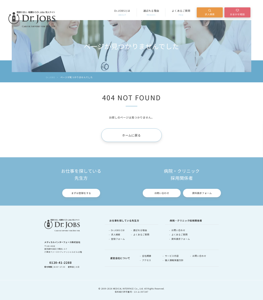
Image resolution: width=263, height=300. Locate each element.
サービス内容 (172, 255)
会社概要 (146, 255)
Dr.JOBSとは (122, 12)
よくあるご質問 (181, 12)
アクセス (146, 260)
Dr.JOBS (50, 77)
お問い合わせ (161, 193)
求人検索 (210, 14)
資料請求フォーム (202, 193)
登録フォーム (118, 238)
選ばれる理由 (151, 12)
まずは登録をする (81, 193)
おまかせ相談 (237, 14)
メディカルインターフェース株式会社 (62, 242)
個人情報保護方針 (174, 260)
